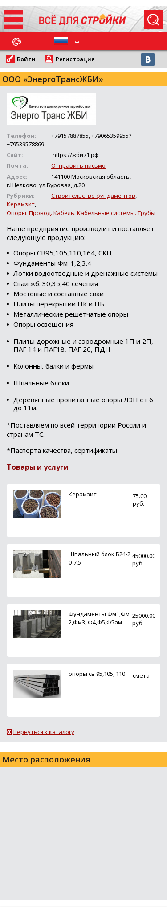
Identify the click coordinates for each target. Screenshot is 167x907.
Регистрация (75, 59)
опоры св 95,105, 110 (97, 674)
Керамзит (21, 204)
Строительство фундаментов (93, 196)
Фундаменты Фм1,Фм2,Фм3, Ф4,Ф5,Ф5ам (99, 618)
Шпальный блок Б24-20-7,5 (99, 558)
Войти (26, 59)
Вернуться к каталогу (43, 732)
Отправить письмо (78, 165)
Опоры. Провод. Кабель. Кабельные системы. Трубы (81, 213)
